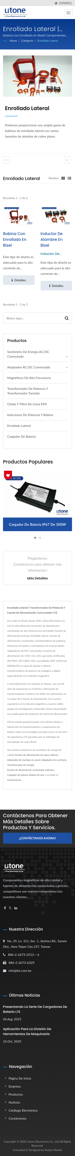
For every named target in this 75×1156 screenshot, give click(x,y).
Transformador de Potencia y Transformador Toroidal (27, 391)
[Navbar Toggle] (68, 12)
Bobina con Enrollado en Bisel (14, 239)
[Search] (32, 318)
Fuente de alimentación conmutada (25, 769)
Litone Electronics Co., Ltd (43, 1141)
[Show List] (69, 178)
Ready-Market (53, 1150)
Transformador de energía (20, 764)
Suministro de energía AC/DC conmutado (28, 354)
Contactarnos (14, 779)
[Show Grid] (63, 178)
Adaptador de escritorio (54, 759)
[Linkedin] (15, 908)
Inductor (49, 769)
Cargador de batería (21, 436)
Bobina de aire (36, 774)
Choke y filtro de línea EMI (27, 404)
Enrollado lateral (47, 40)
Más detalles (37, 578)
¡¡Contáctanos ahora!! (37, 838)
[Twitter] (10, 908)
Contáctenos (17, 1118)
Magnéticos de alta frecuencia (29, 378)
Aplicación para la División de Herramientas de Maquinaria (27, 1031)
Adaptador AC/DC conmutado (28, 367)
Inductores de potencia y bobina (30, 415)
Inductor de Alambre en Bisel (52, 239)
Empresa (15, 1086)
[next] (67, 159)
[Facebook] (5, 908)
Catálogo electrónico (23, 1110)
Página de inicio (20, 1078)
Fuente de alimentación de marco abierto (36, 754)
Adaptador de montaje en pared (23, 759)
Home (13, 40)
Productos (16, 1094)
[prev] (6, 159)
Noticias (14, 1102)
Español (65, 3)
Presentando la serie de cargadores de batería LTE (35, 1009)
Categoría (27, 40)
